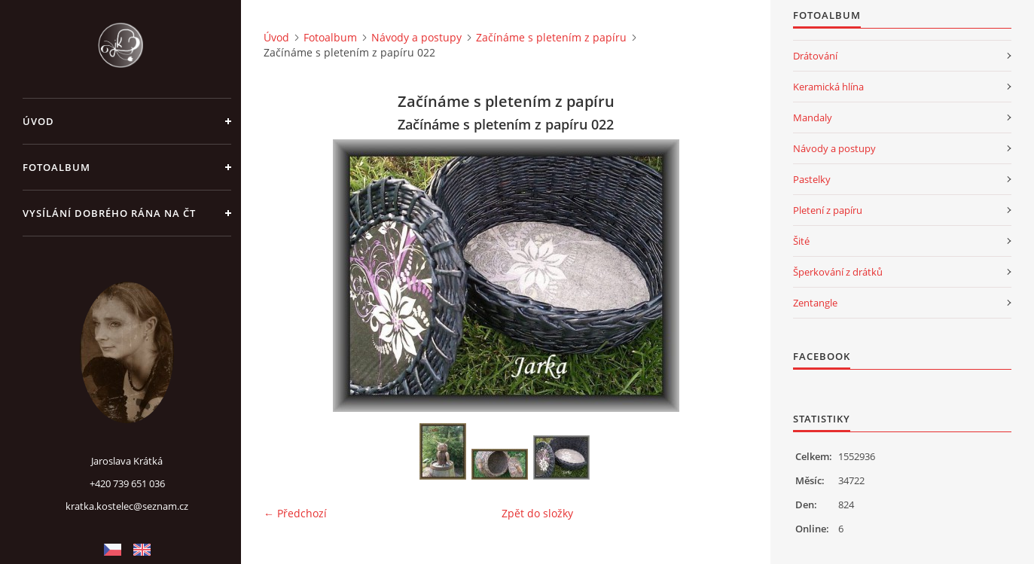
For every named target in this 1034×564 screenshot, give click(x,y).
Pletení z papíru (827, 210)
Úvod (38, 121)
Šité (801, 241)
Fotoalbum (56, 167)
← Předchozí (295, 513)
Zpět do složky (537, 513)
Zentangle (815, 302)
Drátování (815, 55)
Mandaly (812, 117)
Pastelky (812, 179)
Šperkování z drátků (838, 272)
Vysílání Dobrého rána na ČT (109, 213)
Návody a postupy (416, 37)
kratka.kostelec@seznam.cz (127, 506)
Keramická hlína (828, 86)
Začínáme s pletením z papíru (551, 37)
